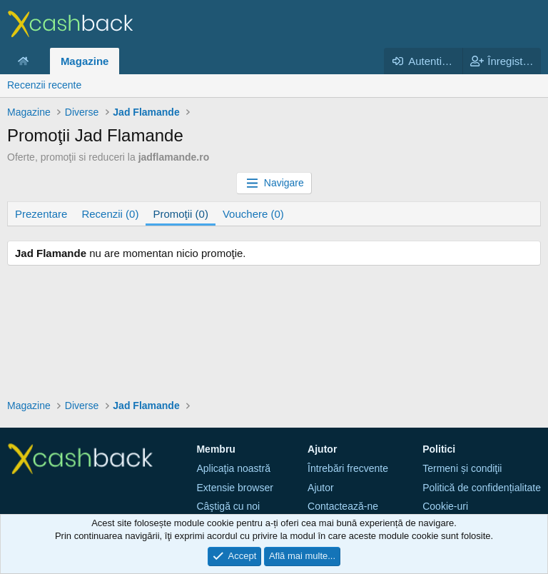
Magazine (85, 61)
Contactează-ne (343, 506)
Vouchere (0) (253, 214)
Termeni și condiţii (462, 468)
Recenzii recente (44, 85)
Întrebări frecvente (348, 468)
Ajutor (321, 487)
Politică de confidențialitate (481, 487)
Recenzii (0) (109, 214)
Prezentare (41, 214)
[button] (40, 61)
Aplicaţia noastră (233, 468)
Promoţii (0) (180, 214)
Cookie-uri (445, 506)
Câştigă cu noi (228, 506)
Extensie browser (234, 487)
